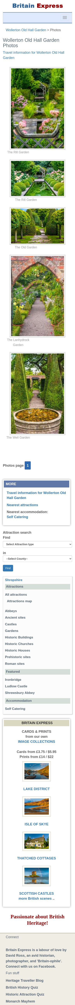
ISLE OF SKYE (36, 824)
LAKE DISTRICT (36, 789)
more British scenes (35, 898)
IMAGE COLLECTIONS (36, 742)
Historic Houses (17, 650)
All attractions (16, 594)
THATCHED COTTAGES (36, 858)
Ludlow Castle (16, 686)
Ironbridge (13, 680)
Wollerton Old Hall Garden (26, 30)
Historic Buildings (19, 637)
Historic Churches (19, 644)
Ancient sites (15, 617)
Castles (11, 624)
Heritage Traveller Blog (24, 980)
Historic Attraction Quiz (25, 994)
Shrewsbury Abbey (20, 693)
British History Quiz (22, 987)
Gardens (11, 631)
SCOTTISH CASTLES (36, 893)
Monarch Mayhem (20, 1001)
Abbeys (11, 611)
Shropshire (13, 580)
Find (6, 537)
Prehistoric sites (18, 657)
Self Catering (17, 517)
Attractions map (19, 601)
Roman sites (15, 664)
